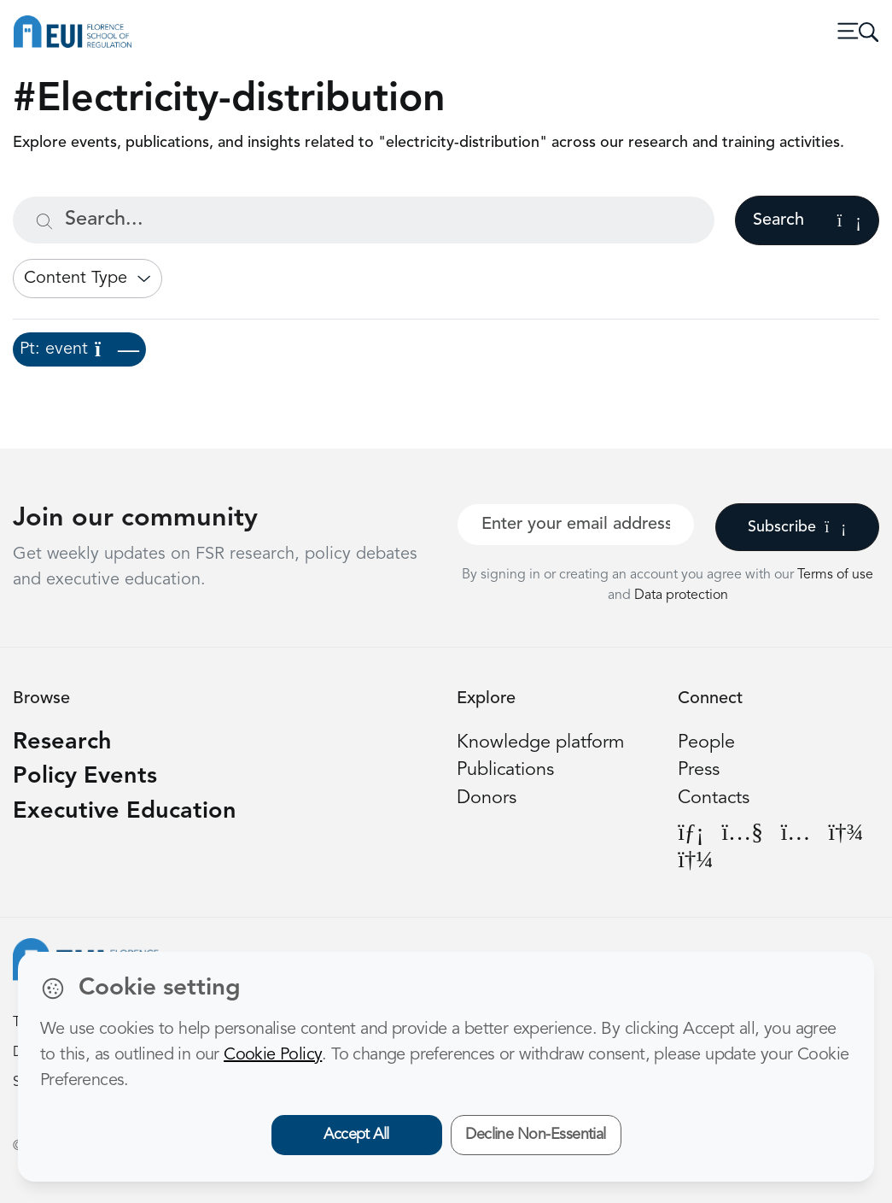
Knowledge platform (541, 743)
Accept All (356, 1134)
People (706, 743)
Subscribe (797, 527)
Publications (505, 770)
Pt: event (79, 349)
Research (62, 742)
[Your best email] (576, 524)
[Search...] (363, 220)
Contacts (713, 798)
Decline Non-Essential (535, 1134)
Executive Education (124, 812)
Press (699, 770)
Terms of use (835, 575)
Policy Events (85, 777)
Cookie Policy (273, 1055)
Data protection (681, 595)
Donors (486, 798)
